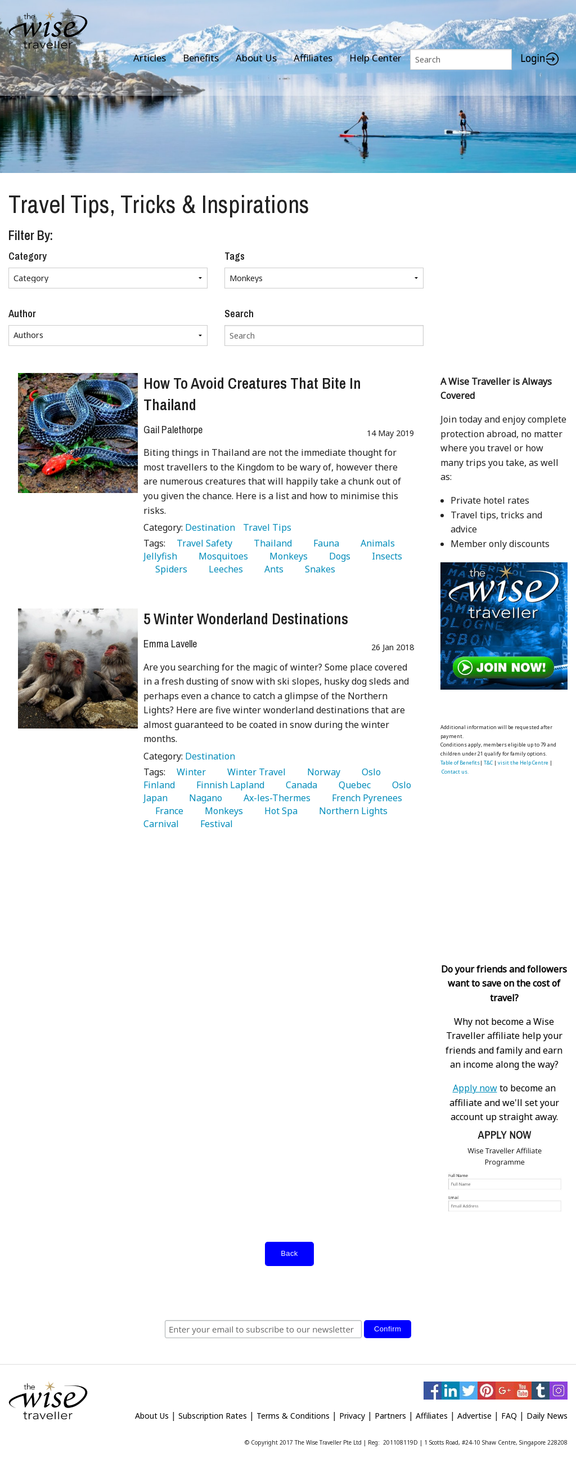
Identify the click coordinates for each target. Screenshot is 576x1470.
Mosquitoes (221, 556)
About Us (256, 57)
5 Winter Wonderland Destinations (245, 619)
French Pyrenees (364, 798)
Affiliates (313, 57)
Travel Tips (267, 527)
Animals (375, 543)
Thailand (270, 543)
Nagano (203, 798)
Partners (390, 1415)
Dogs (337, 556)
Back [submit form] (289, 1253)
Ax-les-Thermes (275, 798)
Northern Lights (351, 811)
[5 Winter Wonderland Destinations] (78, 669)
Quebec (352, 785)
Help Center (375, 57)
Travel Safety (202, 543)
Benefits (201, 57)
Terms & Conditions (293, 1415)
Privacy (352, 1415)
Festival (214, 824)
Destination (211, 527)
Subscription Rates (212, 1415)
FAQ (509, 1415)
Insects (384, 556)
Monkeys (286, 556)
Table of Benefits (460, 762)
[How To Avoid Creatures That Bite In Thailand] (78, 433)
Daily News (547, 1415)
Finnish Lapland (228, 785)
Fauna (324, 543)
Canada (299, 785)
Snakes (318, 569)
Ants (272, 569)
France (167, 811)
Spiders (169, 569)
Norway (321, 772)
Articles (149, 57)
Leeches (223, 569)
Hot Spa (279, 811)
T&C (488, 762)
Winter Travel (254, 772)
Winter (189, 772)
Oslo (369, 772)
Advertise (474, 1415)
